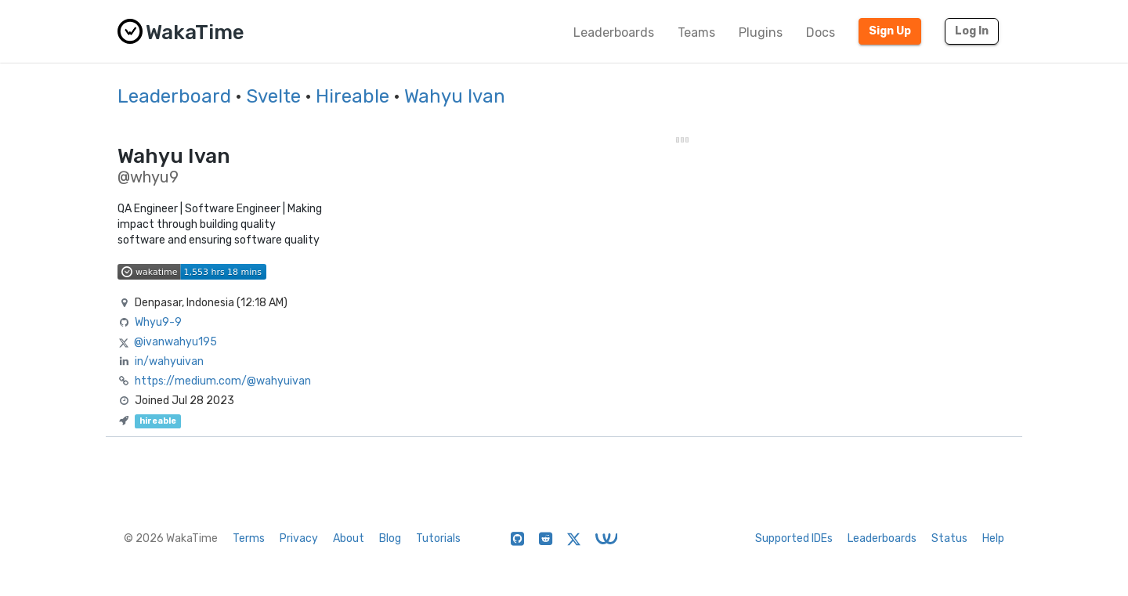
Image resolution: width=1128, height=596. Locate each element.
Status (949, 538)
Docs (820, 32)
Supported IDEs (794, 538)
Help (993, 538)
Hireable (352, 96)
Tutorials (438, 538)
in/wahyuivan (169, 361)
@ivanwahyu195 (175, 342)
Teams (696, 32)
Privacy (299, 538)
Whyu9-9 (158, 322)
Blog (390, 538)
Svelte (273, 96)
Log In (972, 31)
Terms (249, 538)
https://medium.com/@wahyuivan (223, 381)
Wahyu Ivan (454, 96)
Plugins (761, 32)
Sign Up (890, 31)
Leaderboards (613, 32)
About (348, 538)
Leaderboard (174, 96)
